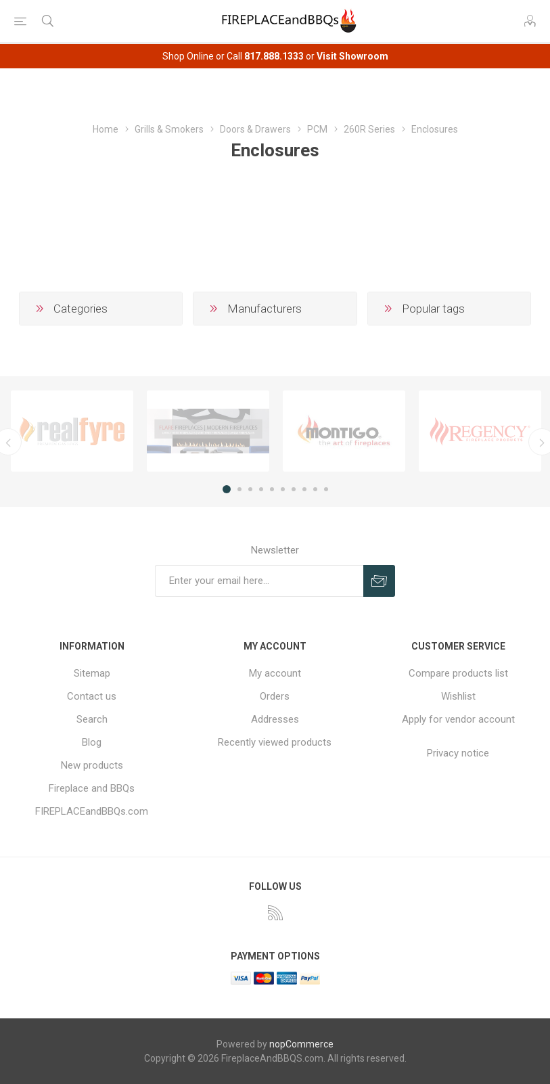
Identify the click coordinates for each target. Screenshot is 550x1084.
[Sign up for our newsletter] (259, 581)
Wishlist (458, 696)
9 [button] (315, 489)
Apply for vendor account (458, 719)
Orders (275, 696)
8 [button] (304, 489)
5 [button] (272, 489)
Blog (91, 742)
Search (92, 719)
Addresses (275, 719)
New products (92, 765)
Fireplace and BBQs (92, 788)
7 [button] (294, 489)
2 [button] (239, 489)
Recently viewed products (274, 742)
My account (275, 673)
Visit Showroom (352, 56)
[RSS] (275, 913)
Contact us (91, 696)
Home (105, 129)
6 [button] (283, 489)
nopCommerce (301, 1044)
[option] (72, 430)
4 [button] (261, 489)
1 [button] (227, 489)
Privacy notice (458, 753)
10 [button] (326, 489)
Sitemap (92, 673)
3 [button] (250, 489)
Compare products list (458, 673)
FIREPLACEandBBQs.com (91, 811)
